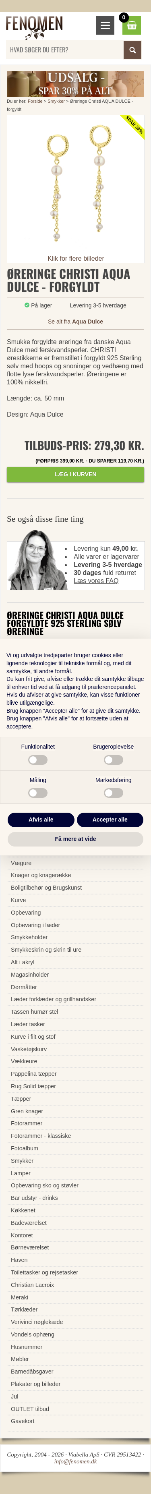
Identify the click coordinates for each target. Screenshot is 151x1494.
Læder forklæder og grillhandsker (53, 999)
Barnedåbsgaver (32, 1371)
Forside (35, 101)
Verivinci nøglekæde (37, 1322)
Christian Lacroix (32, 1285)
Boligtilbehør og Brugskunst (46, 887)
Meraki (19, 1297)
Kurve (18, 900)
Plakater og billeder (35, 1384)
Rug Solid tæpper (33, 1086)
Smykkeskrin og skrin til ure (46, 949)
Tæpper (21, 1099)
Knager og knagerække (41, 875)
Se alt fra (75, 321)
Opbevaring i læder (35, 925)
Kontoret (22, 1235)
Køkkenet (23, 1210)
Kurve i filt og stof (33, 1036)
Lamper (21, 1173)
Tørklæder (24, 1309)
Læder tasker (28, 1024)
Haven (19, 1260)
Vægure (21, 863)
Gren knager (27, 1111)
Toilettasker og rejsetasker (44, 1272)
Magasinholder (30, 974)
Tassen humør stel (34, 1011)
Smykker (56, 101)
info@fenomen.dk (75, 1461)
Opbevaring (26, 912)
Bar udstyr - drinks (34, 1198)
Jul (14, 1396)
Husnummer (26, 1347)
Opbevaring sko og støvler (45, 1185)
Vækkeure (24, 1061)
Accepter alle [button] (110, 819)
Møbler (20, 1359)
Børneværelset (30, 1247)
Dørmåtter (24, 987)
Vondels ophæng (32, 1334)
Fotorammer (26, 1123)
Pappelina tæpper (34, 1074)
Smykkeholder (29, 937)
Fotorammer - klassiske (41, 1136)
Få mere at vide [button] (75, 839)
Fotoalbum (24, 1148)
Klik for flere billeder (76, 258)
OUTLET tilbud (30, 1409)
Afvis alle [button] (41, 819)
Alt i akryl (22, 962)
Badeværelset (29, 1223)
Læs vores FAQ (96, 580)
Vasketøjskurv (29, 1049)
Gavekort (22, 1421)
